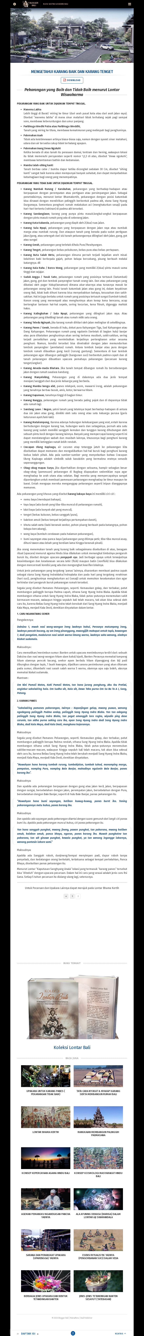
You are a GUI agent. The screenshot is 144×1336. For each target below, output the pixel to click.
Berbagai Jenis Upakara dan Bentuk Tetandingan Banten (46, 1298)
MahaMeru (74, 1318)
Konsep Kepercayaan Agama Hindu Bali (46, 1173)
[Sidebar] (14, 4)
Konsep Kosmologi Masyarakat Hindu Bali (98, 1175)
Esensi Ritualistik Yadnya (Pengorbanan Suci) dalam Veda (98, 1257)
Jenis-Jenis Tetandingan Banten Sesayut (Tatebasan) (98, 1298)
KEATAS (119, 1333)
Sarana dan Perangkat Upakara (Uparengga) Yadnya (46, 1257)
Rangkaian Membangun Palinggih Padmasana (98, 1133)
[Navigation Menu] (129, 4)
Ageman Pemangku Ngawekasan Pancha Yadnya (45, 1216)
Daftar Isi (28, 1333)
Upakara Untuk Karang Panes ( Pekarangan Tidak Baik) (45, 1092)
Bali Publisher (86, 1318)
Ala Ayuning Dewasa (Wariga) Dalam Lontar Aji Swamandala (98, 1216)
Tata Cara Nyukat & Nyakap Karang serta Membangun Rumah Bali (98, 1092)
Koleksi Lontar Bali (72, 1047)
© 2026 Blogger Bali (60, 1318)
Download (72, 80)
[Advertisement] (72, 929)
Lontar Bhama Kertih (107, 888)
